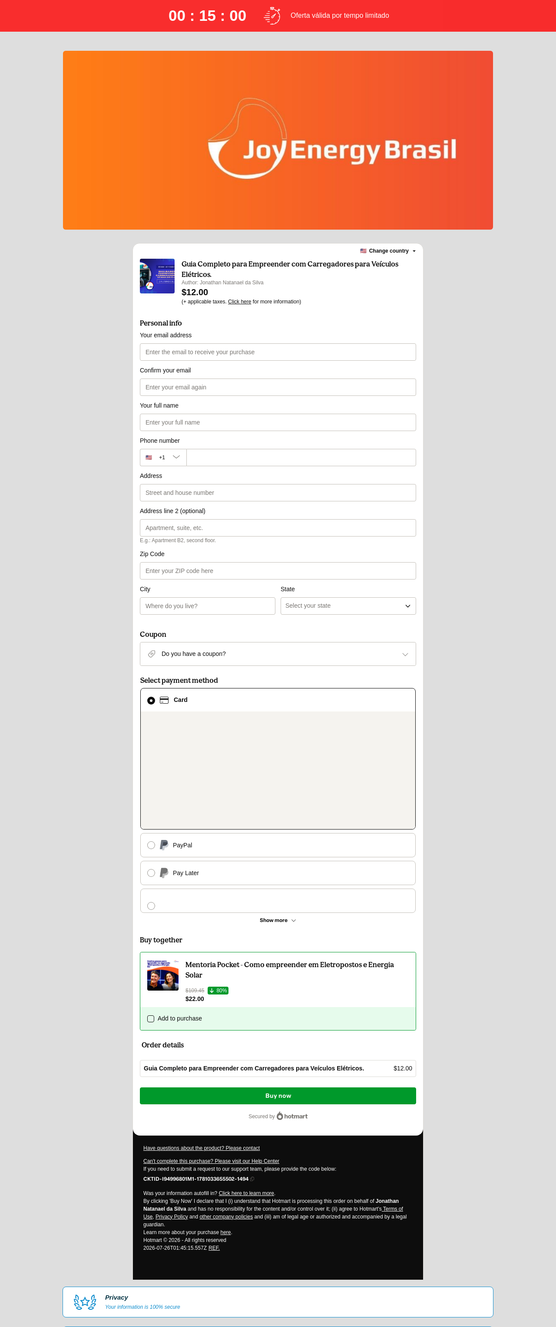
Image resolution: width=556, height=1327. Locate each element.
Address (151, 475)
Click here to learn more (246, 1056)
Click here (239, 302)
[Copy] (196, 1041)
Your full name (159, 405)
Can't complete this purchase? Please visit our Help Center (211, 1024)
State (288, 553)
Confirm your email (165, 370)
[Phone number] (301, 457)
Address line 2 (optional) (172, 510)
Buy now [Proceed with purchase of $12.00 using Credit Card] (278, 958)
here (225, 1095)
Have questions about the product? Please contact (201, 1011)
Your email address (166, 335)
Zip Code (152, 553)
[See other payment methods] (278, 783)
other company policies (226, 1080)
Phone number (160, 440)
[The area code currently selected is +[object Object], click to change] (163, 457)
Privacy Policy (172, 1080)
